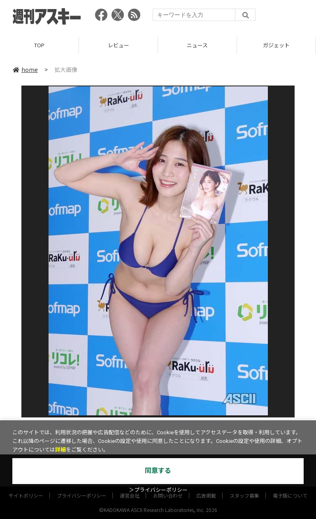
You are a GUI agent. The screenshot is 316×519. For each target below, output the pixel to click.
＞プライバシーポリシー (158, 490)
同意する (158, 471)
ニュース (197, 45)
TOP (39, 45)
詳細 (60, 450)
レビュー (118, 45)
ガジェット (276, 45)
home (25, 69)
